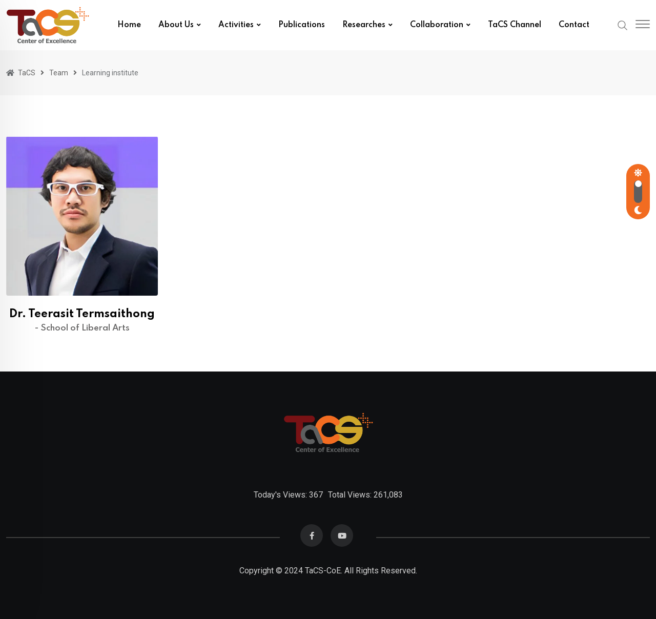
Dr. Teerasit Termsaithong (82, 314)
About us (176, 25)
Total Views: (351, 495)
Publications (301, 25)
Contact (574, 25)
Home (129, 25)
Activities (236, 25)
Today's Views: (281, 495)
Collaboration (436, 25)
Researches (363, 25)
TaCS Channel (514, 25)
